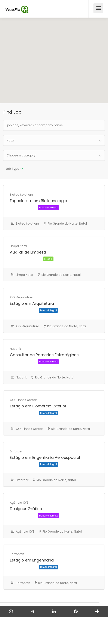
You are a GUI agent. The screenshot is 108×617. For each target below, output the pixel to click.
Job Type (12, 169)
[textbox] (54, 155)
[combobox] (54, 140)
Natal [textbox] (10, 140)
